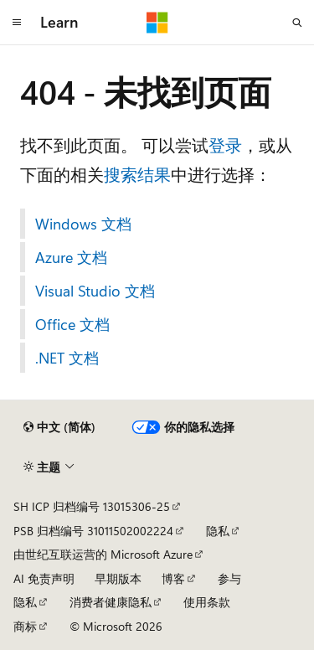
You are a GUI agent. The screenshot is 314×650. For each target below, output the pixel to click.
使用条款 (206, 602)
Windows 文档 (83, 224)
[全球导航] (16, 23)
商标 (25, 626)
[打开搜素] (297, 23)
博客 (173, 578)
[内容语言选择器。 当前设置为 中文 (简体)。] (59, 427)
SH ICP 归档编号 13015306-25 (91, 506)
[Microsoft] (157, 23)
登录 (225, 144)
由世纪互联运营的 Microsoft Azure (103, 554)
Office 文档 (72, 324)
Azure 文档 (71, 257)
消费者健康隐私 (110, 602)
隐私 (217, 531)
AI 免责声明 (44, 578)
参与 (229, 578)
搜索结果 (137, 173)
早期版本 (118, 578)
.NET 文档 (67, 358)
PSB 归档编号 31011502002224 (93, 531)
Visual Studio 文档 (95, 291)
